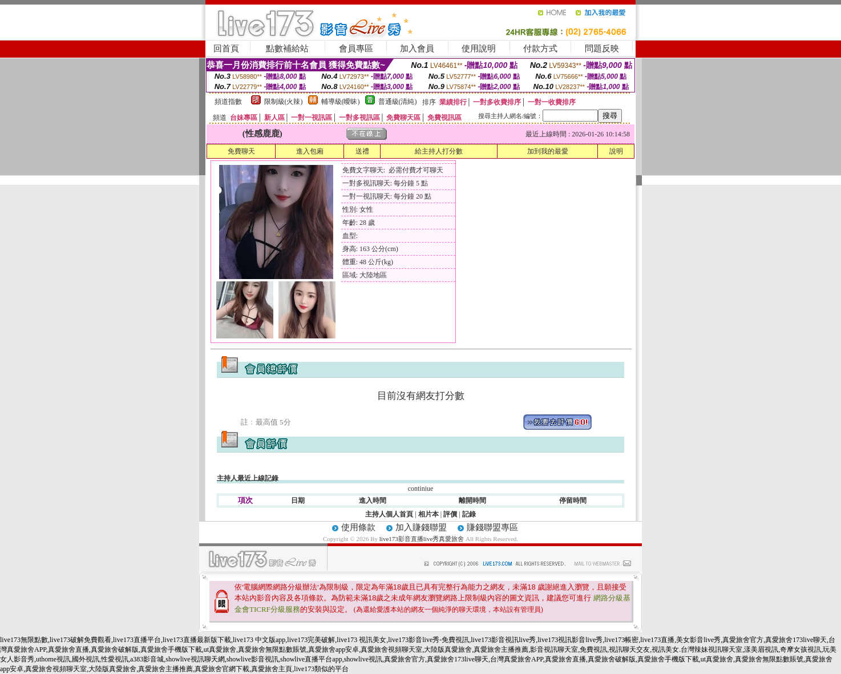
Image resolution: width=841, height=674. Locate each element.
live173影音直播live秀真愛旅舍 (421, 538)
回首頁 (226, 48)
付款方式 (540, 48)
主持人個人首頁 (389, 514)
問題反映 (602, 48)
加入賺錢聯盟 (421, 527)
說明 (616, 151)
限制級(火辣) (283, 102)
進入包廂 (310, 151)
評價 (450, 514)
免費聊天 (241, 151)
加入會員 (417, 48)
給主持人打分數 (439, 151)
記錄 (469, 514)
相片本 (428, 514)
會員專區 (356, 48)
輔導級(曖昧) (340, 102)
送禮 (362, 151)
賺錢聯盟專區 (492, 527)
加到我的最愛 (547, 151)
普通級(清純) (397, 102)
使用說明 (479, 48)
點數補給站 (287, 48)
